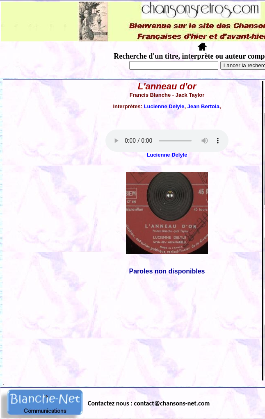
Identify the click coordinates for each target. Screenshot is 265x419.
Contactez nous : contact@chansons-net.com (149, 403)
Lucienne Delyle (164, 106)
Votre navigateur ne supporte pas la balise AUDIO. (166, 141)
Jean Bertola (203, 106)
